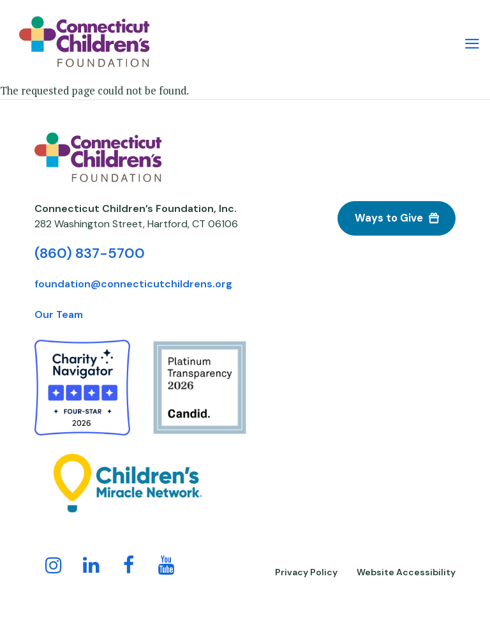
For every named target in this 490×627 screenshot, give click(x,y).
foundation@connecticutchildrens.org (133, 284)
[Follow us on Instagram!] (53, 567)
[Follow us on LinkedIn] (91, 567)
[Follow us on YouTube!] (166, 567)
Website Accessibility (406, 572)
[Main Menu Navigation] (472, 41)
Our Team (58, 314)
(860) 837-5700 (89, 253)
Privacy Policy (306, 572)
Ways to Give (389, 218)
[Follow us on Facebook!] (129, 567)
